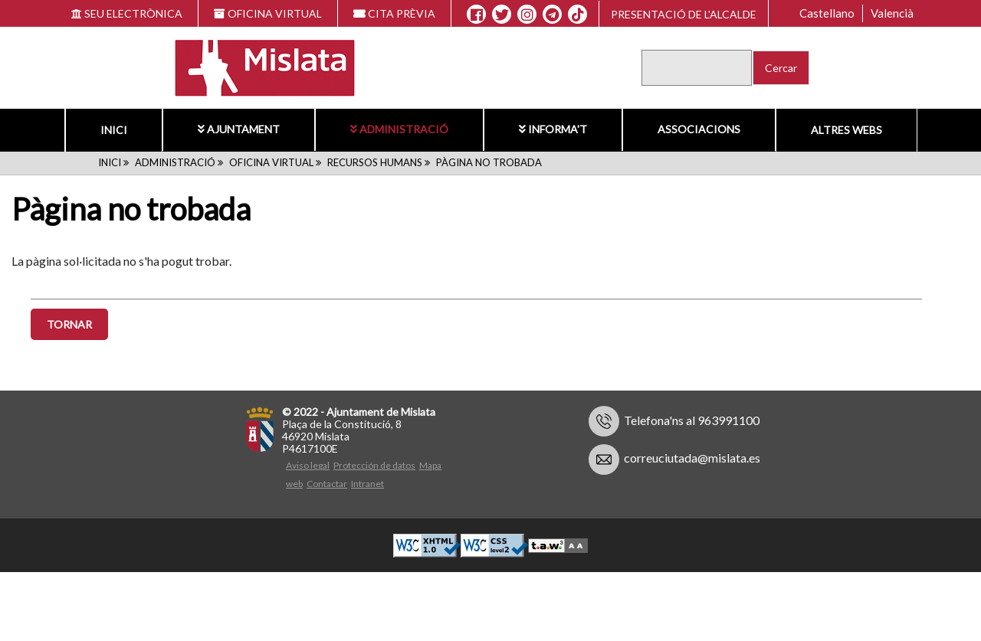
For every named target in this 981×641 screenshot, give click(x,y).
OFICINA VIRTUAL (268, 13)
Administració (399, 129)
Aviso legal (308, 467)
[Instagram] (526, 14)
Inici (113, 129)
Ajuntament (239, 129)
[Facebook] (476, 14)
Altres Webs (846, 129)
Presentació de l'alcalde (683, 14)
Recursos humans (374, 162)
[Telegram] (552, 14)
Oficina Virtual (271, 162)
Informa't (553, 129)
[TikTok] (578, 14)
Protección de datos (374, 467)
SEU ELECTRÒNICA (127, 13)
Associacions (699, 129)
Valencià (892, 13)
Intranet (367, 485)
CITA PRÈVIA (394, 13)
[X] (501, 14)
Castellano (827, 13)
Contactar (327, 485)
